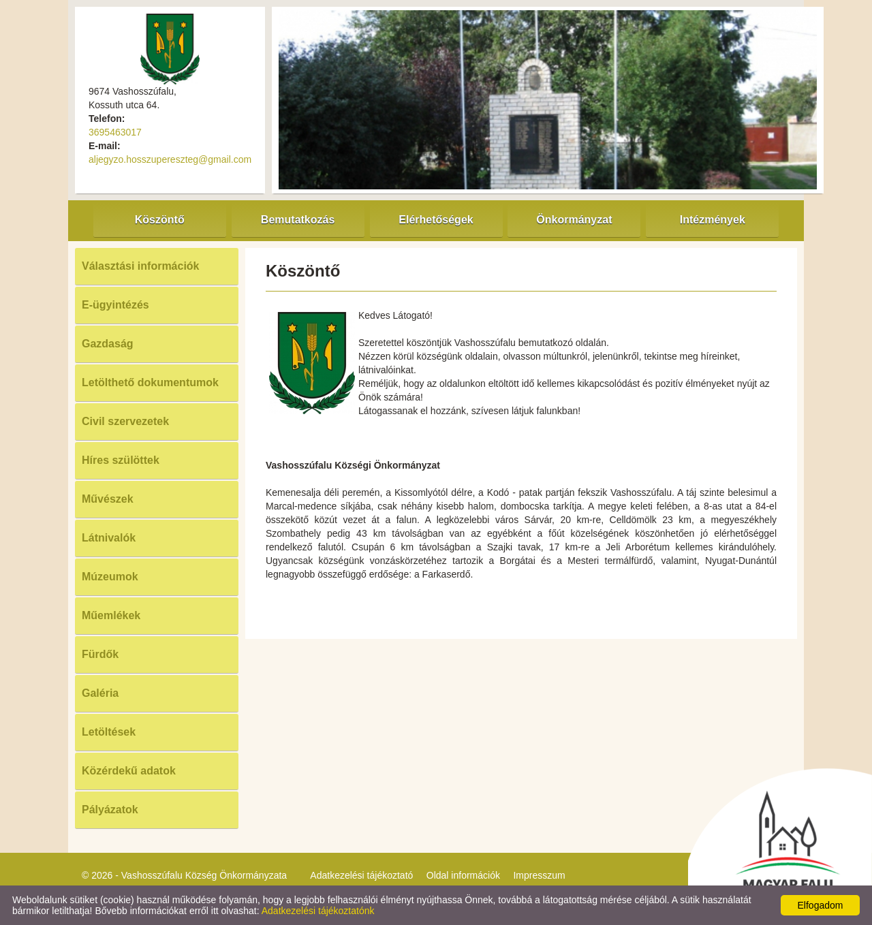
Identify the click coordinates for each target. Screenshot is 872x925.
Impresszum (539, 875)
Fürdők (100, 654)
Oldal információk (463, 875)
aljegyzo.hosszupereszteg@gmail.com (170, 159)
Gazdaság (108, 343)
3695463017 (115, 132)
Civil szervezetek (125, 421)
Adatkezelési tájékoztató (361, 875)
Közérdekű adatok (129, 771)
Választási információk (141, 266)
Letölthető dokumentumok (150, 382)
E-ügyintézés (115, 305)
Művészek (108, 499)
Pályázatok (110, 809)
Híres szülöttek (120, 460)
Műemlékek (111, 615)
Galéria (100, 693)
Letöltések (109, 732)
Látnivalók (109, 538)
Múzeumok (110, 576)
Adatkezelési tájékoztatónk (318, 910)
